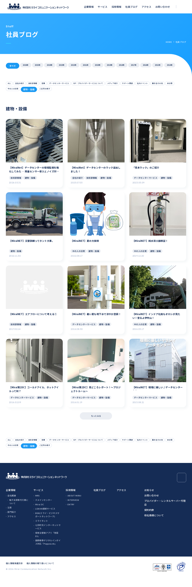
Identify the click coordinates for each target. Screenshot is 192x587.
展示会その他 (34, 90)
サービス (102, 6)
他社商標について (154, 525)
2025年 (42, 65)
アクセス (146, 6)
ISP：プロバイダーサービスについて (109, 84)
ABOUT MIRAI (74, 505)
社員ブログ (131, 6)
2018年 (150, 65)
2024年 (58, 65)
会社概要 (11, 505)
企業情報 (89, 6)
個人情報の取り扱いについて (40, 573)
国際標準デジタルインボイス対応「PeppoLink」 (48, 552)
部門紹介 (11, 521)
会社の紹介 (23, 84)
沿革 (9, 517)
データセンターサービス (72, 84)
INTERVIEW (73, 509)
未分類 (49, 90)
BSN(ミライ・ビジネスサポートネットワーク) (47, 524)
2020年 (119, 65)
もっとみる (96, 424)
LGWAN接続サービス (45, 518)
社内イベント (15, 90)
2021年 (104, 65)
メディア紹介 (140, 84)
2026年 (27, 65)
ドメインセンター (43, 509)
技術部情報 (39, 84)
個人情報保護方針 (14, 573)
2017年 (165, 65)
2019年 (134, 65)
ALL (10, 84)
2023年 (73, 65)
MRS (37, 505)
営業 (53, 84)
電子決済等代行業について (18, 511)
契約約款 (149, 519)
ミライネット (41, 530)
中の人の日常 (65, 90)
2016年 (180, 65)
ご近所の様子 (100, 90)
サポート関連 (159, 84)
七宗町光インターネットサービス (48, 536)
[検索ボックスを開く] (183, 6)
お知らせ (149, 500)
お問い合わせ (162, 6)
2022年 (88, 65)
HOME (169, 41)
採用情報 (116, 6)
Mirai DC (39, 514)
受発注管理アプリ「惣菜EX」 (46, 544)
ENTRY (70, 514)
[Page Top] (181, 487)
